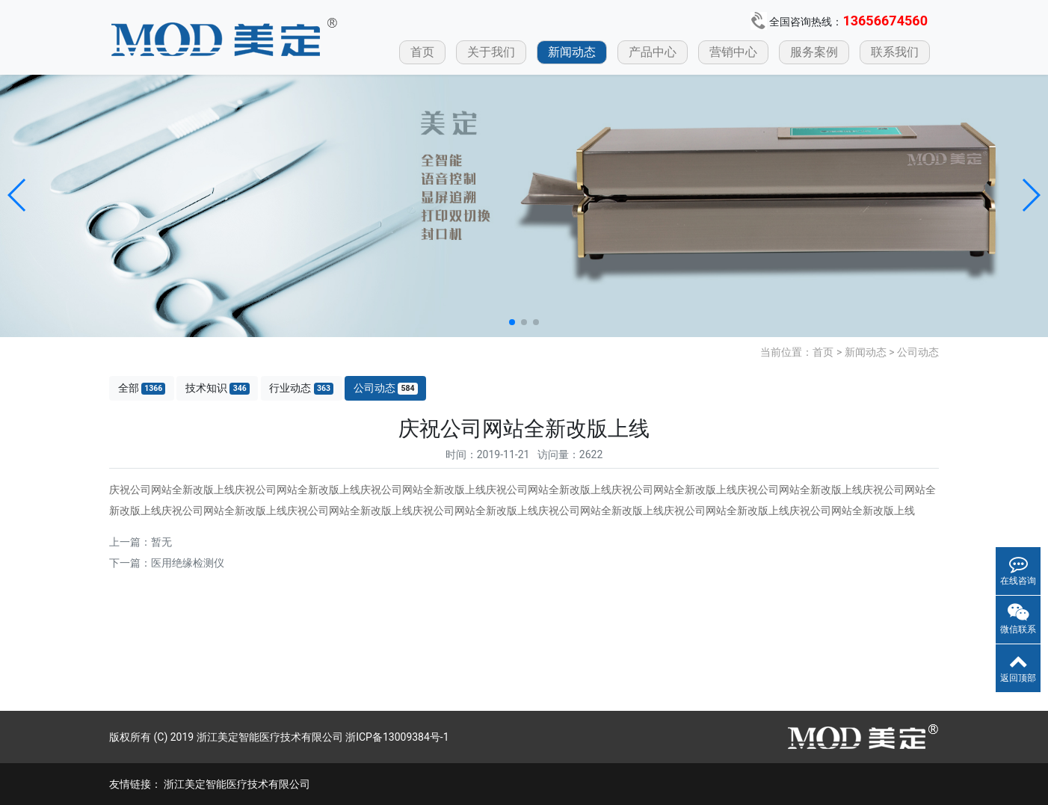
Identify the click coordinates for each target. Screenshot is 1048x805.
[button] (17, 195)
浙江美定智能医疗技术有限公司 (237, 784)
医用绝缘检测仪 (187, 563)
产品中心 (652, 52)
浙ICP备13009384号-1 (397, 737)
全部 (142, 388)
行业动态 (301, 388)
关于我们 (491, 52)
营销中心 (733, 52)
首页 (422, 52)
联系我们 (895, 52)
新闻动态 (572, 52)
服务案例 (814, 52)
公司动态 (918, 352)
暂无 (161, 542)
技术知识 (217, 388)
